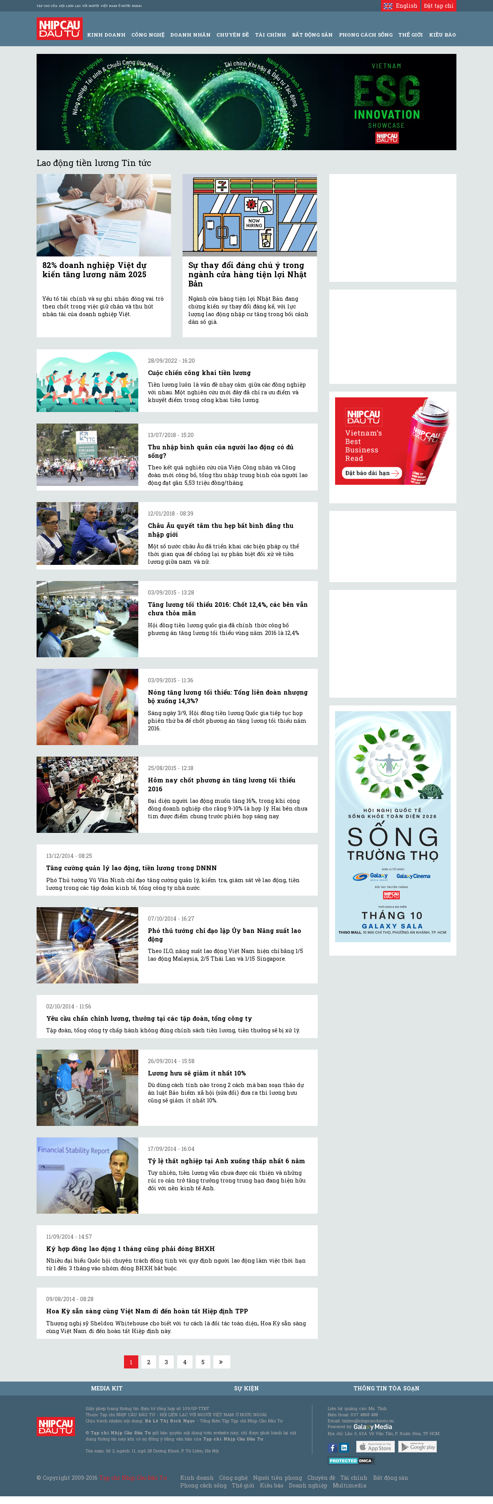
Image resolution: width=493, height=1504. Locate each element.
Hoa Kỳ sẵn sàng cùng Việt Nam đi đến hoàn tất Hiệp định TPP (147, 1311)
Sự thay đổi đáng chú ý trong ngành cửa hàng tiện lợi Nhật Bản (247, 274)
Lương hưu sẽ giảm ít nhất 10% (197, 1073)
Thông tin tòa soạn (386, 1388)
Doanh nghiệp (308, 1485)
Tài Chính (270, 34)
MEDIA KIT (106, 1388)
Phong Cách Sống (365, 34)
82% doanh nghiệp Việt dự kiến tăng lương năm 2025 (94, 269)
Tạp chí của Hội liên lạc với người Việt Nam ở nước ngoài (89, 6)
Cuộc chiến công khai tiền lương (199, 372)
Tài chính (353, 1477)
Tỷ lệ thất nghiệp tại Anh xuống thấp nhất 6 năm (226, 1161)
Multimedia (349, 1485)
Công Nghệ (147, 34)
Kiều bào (271, 1485)
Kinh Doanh (106, 34)
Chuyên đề (232, 34)
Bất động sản (312, 34)
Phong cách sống (203, 1485)
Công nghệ (233, 1477)
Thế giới (410, 34)
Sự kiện (246, 1388)
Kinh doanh (196, 1477)
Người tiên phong (277, 1477)
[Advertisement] (393, 644)
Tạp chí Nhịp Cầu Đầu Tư (133, 1477)
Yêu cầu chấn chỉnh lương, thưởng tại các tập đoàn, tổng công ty (149, 1018)
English (400, 5)
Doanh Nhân (190, 34)
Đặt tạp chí (439, 5)
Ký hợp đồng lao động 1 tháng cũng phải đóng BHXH (130, 1248)
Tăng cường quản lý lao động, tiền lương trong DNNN (131, 868)
